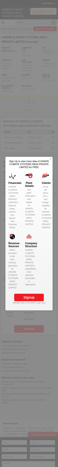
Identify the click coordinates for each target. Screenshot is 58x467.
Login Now (40, 303)
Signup (29, 297)
